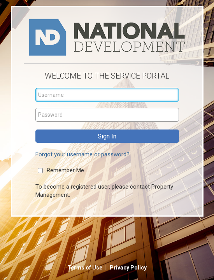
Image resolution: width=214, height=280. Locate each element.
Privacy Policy (128, 267)
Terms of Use (85, 267)
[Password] (107, 115)
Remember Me (65, 170)
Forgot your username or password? (82, 154)
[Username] (107, 95)
